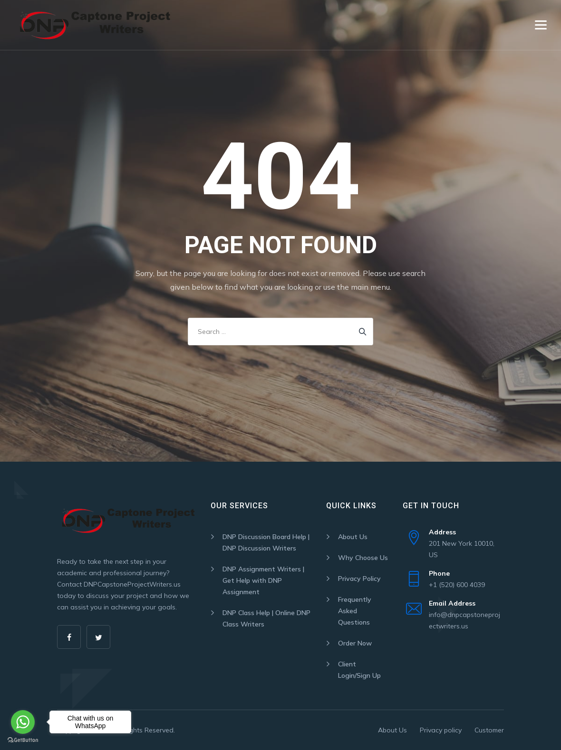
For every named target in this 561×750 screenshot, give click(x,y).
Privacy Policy (359, 578)
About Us (353, 536)
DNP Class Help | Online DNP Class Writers (266, 618)
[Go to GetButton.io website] (23, 740)
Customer (489, 730)
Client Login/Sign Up (359, 670)
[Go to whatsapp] (23, 722)
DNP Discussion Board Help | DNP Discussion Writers (266, 542)
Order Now (355, 643)
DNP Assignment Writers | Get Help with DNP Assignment (263, 580)
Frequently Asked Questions (354, 611)
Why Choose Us (363, 557)
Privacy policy (441, 730)
